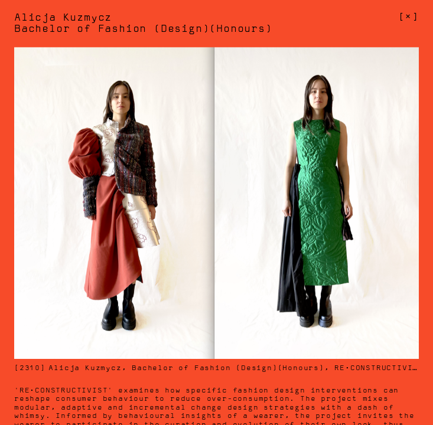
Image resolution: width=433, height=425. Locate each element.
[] (408, 17)
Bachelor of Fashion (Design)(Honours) (228, 368)
